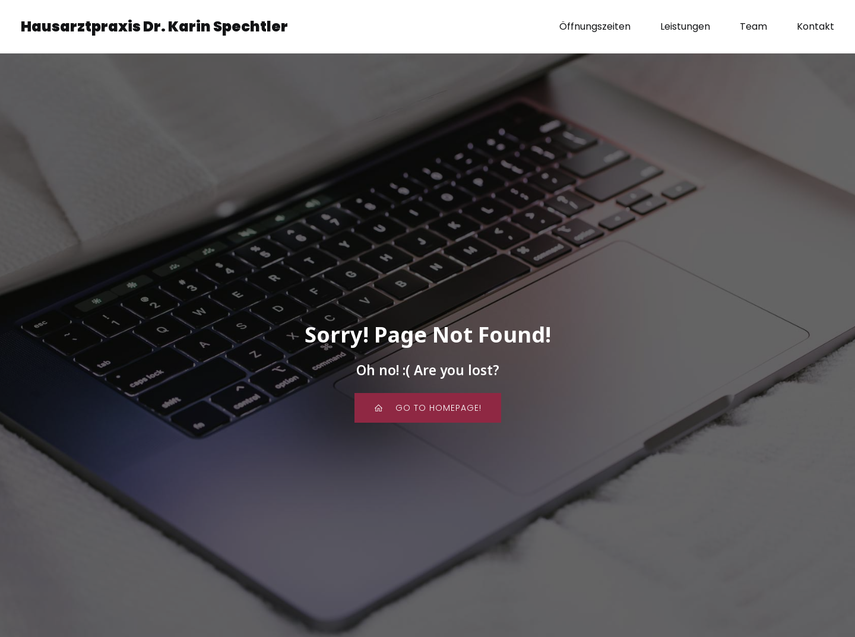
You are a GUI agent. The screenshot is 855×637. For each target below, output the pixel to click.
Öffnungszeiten (595, 26)
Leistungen (685, 26)
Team (753, 26)
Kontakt (815, 26)
